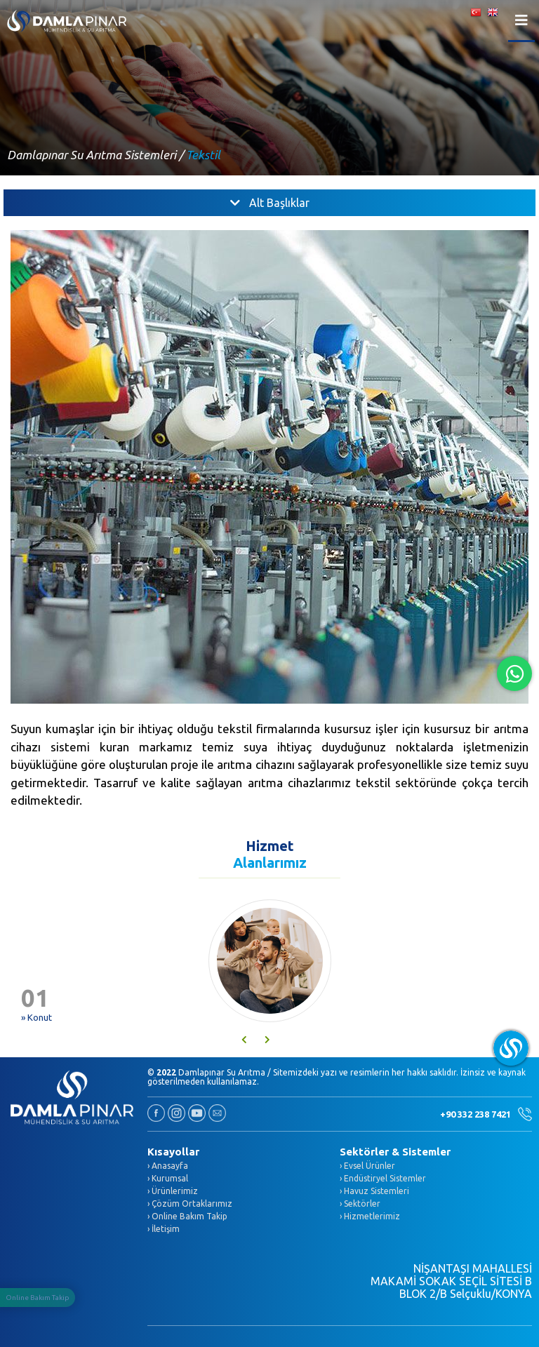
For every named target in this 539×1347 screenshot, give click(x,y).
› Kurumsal (167, 1178)
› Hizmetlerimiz (370, 1216)
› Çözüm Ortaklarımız (189, 1203)
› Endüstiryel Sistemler (383, 1178)
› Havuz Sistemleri (374, 1190)
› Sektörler (360, 1203)
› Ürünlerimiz (172, 1190)
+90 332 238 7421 (486, 1114)
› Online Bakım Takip (187, 1216)
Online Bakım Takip (37, 1297)
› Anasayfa (167, 1165)
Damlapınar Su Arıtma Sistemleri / (95, 154)
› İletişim (163, 1228)
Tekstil (203, 154)
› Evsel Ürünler (367, 1165)
